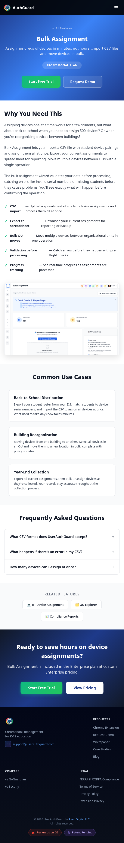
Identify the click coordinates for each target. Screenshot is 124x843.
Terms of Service (91, 786)
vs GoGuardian (15, 779)
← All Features (62, 28)
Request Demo (82, 81)
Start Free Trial (40, 81)
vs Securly (12, 786)
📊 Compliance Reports (62, 616)
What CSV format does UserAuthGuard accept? (48, 536)
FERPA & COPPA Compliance (99, 779)
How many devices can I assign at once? (43, 567)
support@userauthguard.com (30, 744)
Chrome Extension (106, 727)
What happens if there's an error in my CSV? (46, 551)
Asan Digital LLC (79, 819)
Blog (96, 756)
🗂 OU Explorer (86, 605)
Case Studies (102, 749)
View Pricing (85, 687)
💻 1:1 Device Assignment (45, 605)
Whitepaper (101, 742)
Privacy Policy (89, 794)
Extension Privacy (92, 801)
